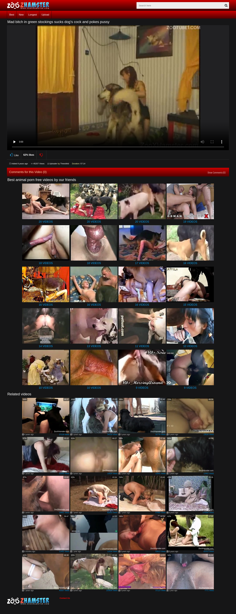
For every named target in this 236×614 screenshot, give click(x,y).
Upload (45, 14)
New (21, 14)
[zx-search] (183, 5)
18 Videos (46, 263)
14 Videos (46, 346)
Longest (32, 14)
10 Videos (190, 346)
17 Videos (142, 263)
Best (11, 14)
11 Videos (142, 346)
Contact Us (65, 598)
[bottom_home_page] (33, 601)
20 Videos (46, 221)
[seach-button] (226, 5)
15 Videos (190, 304)
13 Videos (94, 346)
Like (14, 155)
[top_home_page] (29, 5)
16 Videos (190, 263)
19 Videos (190, 221)
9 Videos (142, 387)
